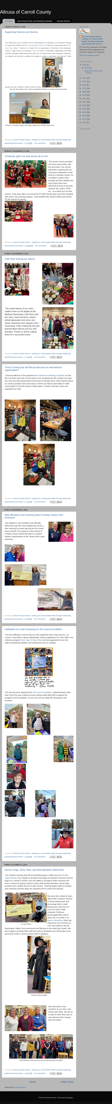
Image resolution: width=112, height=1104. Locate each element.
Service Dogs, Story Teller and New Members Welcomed (34, 870)
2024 (84, 78)
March (87, 68)
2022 (84, 85)
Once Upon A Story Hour (31, 640)
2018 (84, 99)
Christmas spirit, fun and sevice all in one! (26, 156)
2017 (84, 102)
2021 (84, 88)
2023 (84, 81)
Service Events (63, 21)
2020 (84, 92)
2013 (84, 116)
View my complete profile (89, 55)
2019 (84, 95)
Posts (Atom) (20, 1087)
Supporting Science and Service (21, 32)
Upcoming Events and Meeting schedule (34, 21)
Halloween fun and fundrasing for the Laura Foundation (33, 629)
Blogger (70, 1098)
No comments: (40, 143)
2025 (84, 65)
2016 (84, 105)
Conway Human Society (35, 45)
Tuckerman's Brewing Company (50, 375)
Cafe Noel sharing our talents (20, 259)
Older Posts (67, 1082)
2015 (84, 109)
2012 (84, 119)
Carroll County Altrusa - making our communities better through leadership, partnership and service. (93, 40)
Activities (9, 21)
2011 (84, 122)
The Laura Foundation (42, 692)
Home (32, 1082)
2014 (84, 112)
